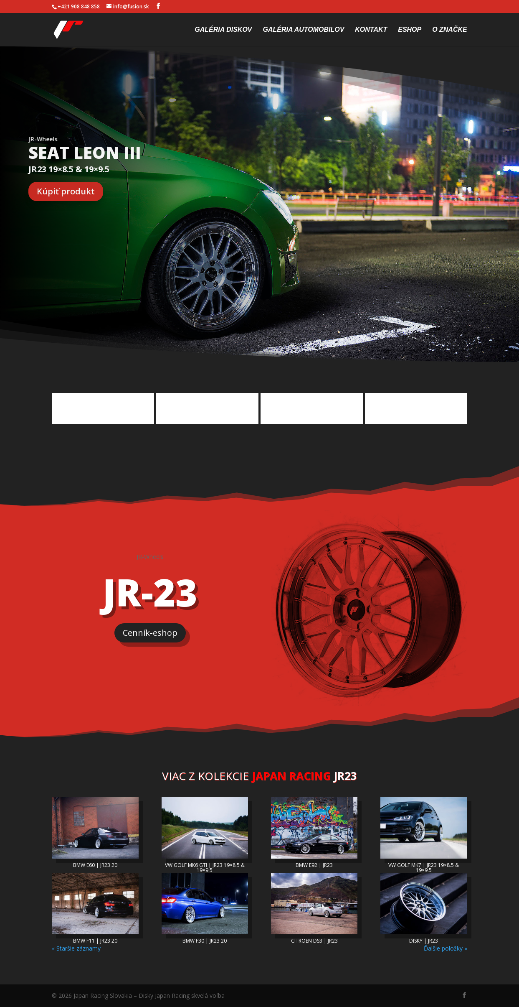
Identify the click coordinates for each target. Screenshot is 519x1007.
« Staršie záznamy (76, 948)
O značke (449, 30)
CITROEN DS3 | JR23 (314, 940)
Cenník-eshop (150, 632)
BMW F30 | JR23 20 (204, 940)
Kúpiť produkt (66, 191)
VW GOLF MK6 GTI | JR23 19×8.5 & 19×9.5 (205, 868)
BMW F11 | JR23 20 (95, 940)
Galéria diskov (223, 30)
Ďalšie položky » (445, 948)
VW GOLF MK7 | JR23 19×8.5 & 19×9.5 (423, 868)
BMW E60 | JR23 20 (95, 865)
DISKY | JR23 (423, 940)
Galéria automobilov (303, 30)
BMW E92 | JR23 (314, 865)
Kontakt (371, 30)
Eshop (409, 30)
